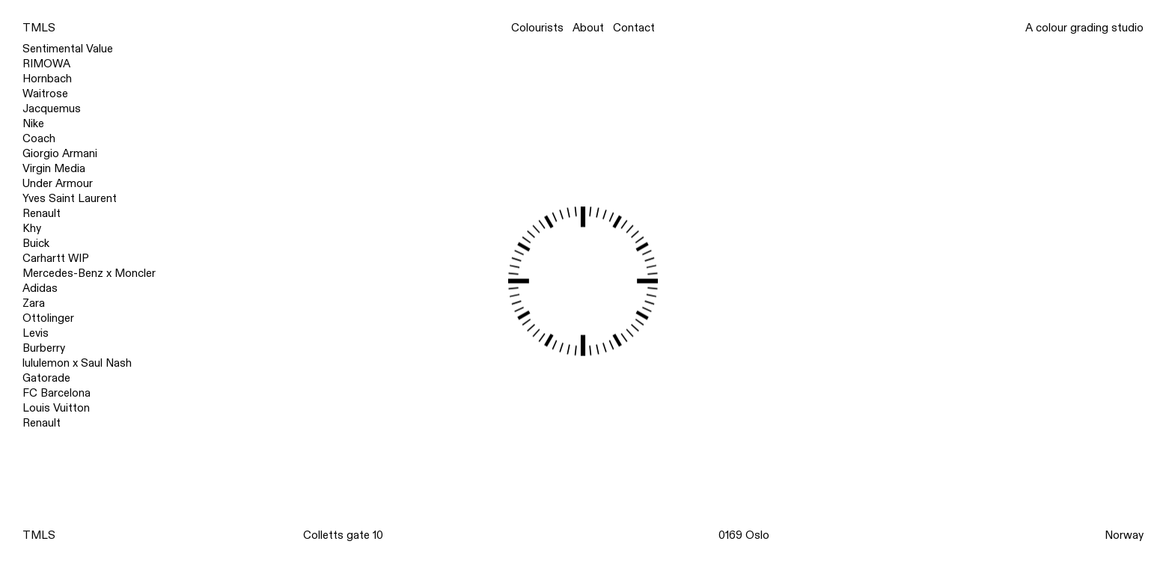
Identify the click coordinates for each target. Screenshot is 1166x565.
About (588, 28)
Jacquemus (51, 108)
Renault (41, 213)
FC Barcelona (56, 392)
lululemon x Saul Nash (77, 362)
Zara (33, 303)
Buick (35, 243)
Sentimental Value (67, 48)
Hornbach (47, 78)
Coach (38, 138)
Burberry (43, 347)
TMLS (38, 27)
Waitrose (45, 93)
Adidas (40, 288)
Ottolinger (48, 318)
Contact (634, 28)
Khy (31, 228)
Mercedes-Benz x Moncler (89, 273)
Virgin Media (53, 168)
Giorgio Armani (59, 153)
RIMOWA (46, 63)
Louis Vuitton (56, 407)
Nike (33, 123)
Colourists (537, 28)
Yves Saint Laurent (69, 198)
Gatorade (46, 377)
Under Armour (57, 183)
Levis (35, 333)
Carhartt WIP (55, 258)
